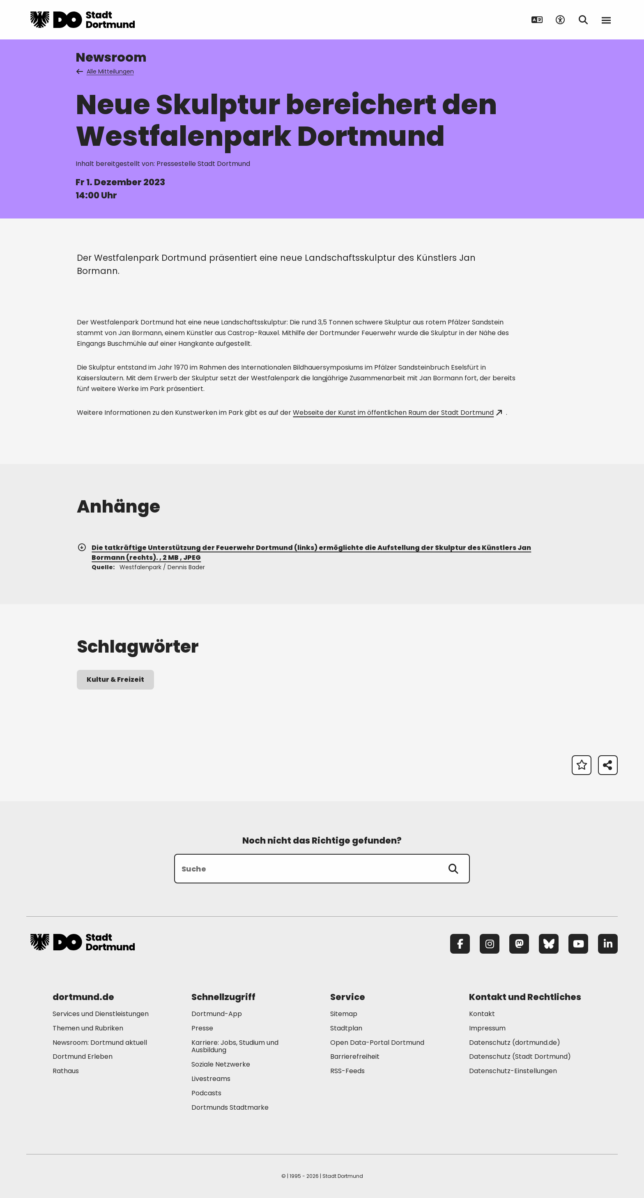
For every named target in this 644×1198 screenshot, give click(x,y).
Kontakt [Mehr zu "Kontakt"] (482, 1014)
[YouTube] (578, 944)
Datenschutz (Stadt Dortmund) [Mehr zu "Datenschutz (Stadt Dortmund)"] (520, 1056)
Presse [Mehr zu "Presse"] (202, 1028)
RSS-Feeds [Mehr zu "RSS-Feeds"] (347, 1071)
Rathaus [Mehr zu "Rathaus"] (66, 1071)
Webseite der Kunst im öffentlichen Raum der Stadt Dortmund (397, 412)
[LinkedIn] (608, 944)
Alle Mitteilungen (105, 71)
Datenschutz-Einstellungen (513, 1071)
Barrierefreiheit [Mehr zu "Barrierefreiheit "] (355, 1056)
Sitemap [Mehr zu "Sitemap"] (343, 1014)
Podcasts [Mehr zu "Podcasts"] (206, 1093)
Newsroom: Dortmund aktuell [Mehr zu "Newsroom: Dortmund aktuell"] (100, 1042)
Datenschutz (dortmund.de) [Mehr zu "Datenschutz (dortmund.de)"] (514, 1042)
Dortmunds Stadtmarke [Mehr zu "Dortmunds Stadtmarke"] (230, 1107)
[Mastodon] (519, 944)
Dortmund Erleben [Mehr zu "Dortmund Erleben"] (83, 1056)
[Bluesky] (549, 944)
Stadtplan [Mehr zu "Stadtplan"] (346, 1028)
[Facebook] (460, 944)
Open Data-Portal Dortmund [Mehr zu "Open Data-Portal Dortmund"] (377, 1042)
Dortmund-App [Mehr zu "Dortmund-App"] (216, 1014)
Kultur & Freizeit (115, 679)
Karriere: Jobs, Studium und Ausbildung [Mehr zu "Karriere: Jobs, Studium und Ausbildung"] (234, 1046)
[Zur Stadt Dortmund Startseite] (82, 19)
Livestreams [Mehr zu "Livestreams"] (210, 1078)
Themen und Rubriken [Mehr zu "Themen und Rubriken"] (88, 1028)
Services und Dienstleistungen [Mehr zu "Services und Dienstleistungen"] (101, 1014)
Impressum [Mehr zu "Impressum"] (487, 1028)
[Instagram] (489, 944)
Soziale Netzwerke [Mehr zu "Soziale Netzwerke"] (220, 1064)
